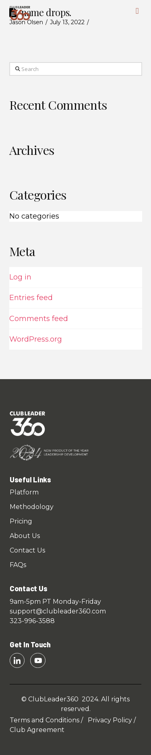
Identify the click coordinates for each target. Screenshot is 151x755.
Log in (20, 277)
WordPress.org (35, 339)
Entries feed (31, 297)
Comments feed (38, 318)
